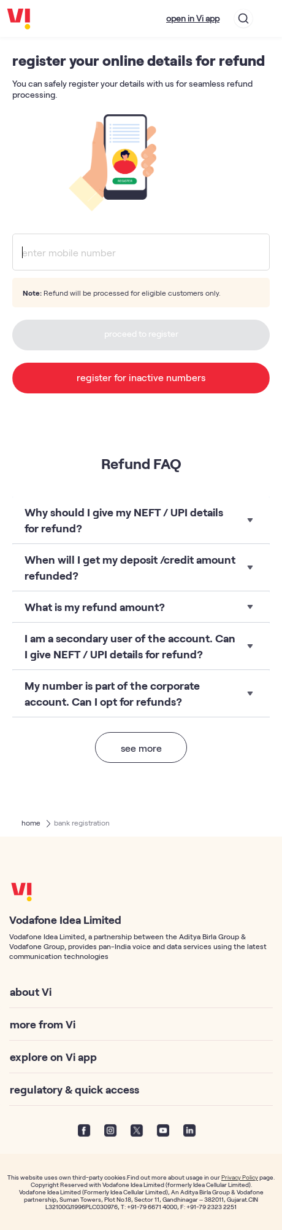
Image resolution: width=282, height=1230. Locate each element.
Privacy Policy (239, 1177)
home (30, 822)
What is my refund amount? (95, 606)
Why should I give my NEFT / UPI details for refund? (124, 520)
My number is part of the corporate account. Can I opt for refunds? (112, 693)
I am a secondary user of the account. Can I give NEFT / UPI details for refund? (130, 646)
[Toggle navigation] (267, 18)
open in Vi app (192, 18)
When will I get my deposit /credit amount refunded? (130, 567)
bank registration (82, 822)
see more (141, 748)
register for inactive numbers (141, 377)
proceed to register (141, 333)
